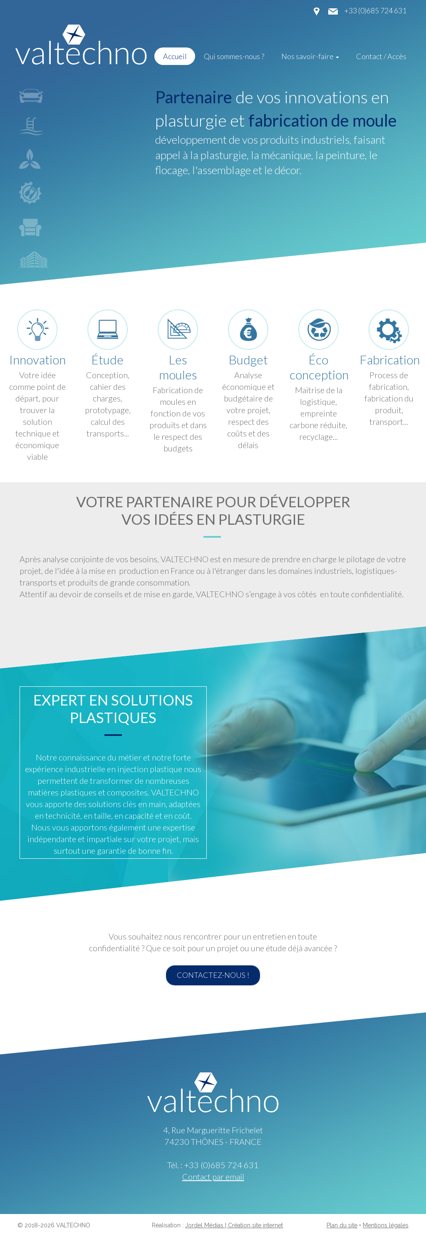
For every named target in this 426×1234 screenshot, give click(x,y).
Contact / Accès (381, 56)
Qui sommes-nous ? (234, 56)
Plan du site (342, 1225)
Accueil (175, 56)
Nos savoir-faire (310, 56)
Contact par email (213, 1177)
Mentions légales (386, 1225)
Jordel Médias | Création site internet (234, 1225)
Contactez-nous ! (213, 975)
